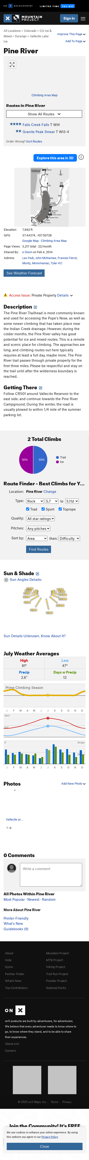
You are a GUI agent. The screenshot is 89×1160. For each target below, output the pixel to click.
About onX (12, 1044)
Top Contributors (16, 988)
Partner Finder (14, 974)
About (9, 953)
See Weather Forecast (24, 273)
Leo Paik (28, 258)
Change (49, 491)
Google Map (30, 241)
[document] (44, 1140)
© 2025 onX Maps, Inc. (32, 1101)
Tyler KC (56, 263)
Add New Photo (73, 783)
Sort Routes (34, 141)
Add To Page (75, 41)
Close (44, 1146)
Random (49, 899)
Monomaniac (40, 263)
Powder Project (56, 981)
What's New (13, 923)
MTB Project (54, 960)
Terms (54, 1101)
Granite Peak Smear (39, 132)
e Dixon (27, 252)
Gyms (9, 967)
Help (8, 960)
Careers (10, 1050)
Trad (31, 509)
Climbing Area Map (44, 95)
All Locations (12, 31)
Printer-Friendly (16, 918)
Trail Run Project (57, 974)
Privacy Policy (50, 1137)
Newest (33, 899)
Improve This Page (71, 34)
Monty (26, 263)
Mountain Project (57, 953)
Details (65, 295)
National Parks (56, 988)
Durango (21, 36)
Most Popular (14, 899)
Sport (48, 509)
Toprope (67, 509)
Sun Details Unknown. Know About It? (35, 636)
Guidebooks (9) (16, 929)
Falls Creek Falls (36, 124)
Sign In (69, 18)
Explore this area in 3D (55, 158)
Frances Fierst (67, 258)
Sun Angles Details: (44, 596)
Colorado (30, 31)
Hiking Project (55, 967)
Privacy (66, 1101)
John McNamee (45, 258)
